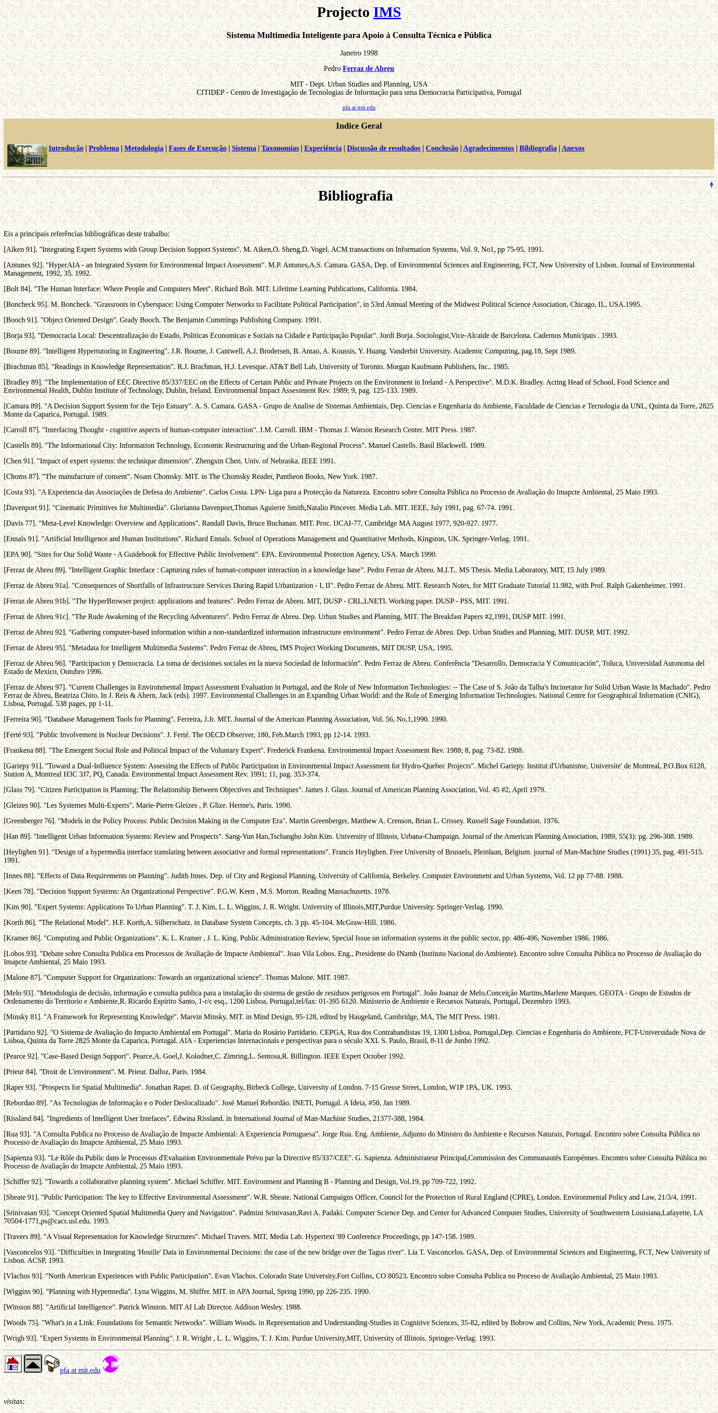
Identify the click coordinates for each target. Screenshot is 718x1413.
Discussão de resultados (384, 148)
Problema (104, 148)
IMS (387, 12)
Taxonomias (280, 148)
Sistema (244, 148)
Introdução (66, 148)
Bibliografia (538, 148)
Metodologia (144, 148)
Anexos (573, 148)
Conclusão (442, 148)
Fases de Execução (197, 148)
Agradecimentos (488, 148)
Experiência (323, 148)
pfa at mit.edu (359, 107)
